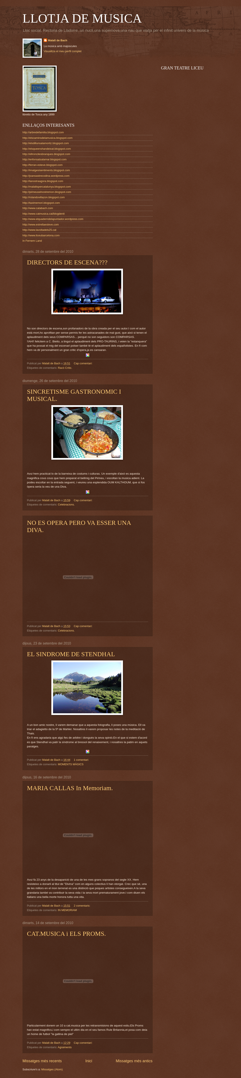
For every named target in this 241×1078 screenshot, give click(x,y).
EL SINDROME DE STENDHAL (71, 653)
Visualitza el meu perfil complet (62, 51)
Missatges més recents (42, 1061)
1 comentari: (81, 759)
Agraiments (65, 1047)
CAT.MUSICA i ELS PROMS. (66, 933)
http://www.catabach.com (38, 208)
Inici (88, 1061)
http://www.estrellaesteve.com (41, 224)
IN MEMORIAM (67, 910)
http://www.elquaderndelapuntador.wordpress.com (53, 219)
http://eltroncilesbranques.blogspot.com (46, 154)
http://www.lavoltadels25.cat (39, 229)
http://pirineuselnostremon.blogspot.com (47, 192)
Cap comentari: (83, 363)
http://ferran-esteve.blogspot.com (43, 165)
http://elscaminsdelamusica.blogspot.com (48, 137)
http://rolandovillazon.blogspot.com (44, 197)
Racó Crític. (65, 367)
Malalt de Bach (57, 40)
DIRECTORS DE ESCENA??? (67, 262)
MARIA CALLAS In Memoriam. (70, 787)
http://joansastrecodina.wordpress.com (46, 175)
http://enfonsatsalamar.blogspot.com (45, 159)
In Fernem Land (32, 240)
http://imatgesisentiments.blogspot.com (46, 170)
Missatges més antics (134, 1061)
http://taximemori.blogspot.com (41, 202)
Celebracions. (66, 504)
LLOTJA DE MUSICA (82, 18)
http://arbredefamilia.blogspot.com (43, 132)
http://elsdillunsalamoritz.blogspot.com (46, 143)
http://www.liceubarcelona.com (41, 235)
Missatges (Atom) (52, 1069)
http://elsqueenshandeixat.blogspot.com (47, 148)
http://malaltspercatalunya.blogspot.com (47, 186)
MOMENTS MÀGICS (71, 764)
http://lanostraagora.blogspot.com (43, 181)
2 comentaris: (82, 905)
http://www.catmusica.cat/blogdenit (44, 213)
